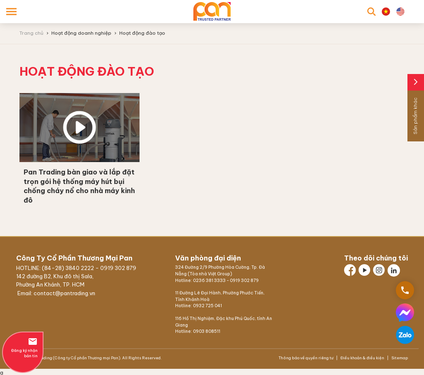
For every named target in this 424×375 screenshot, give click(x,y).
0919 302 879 (118, 268)
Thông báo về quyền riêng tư (306, 358)
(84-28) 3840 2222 (68, 268)
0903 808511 (206, 331)
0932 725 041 (207, 305)
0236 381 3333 (209, 280)
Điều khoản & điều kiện (362, 358)
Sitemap (399, 358)
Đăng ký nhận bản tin (23, 347)
